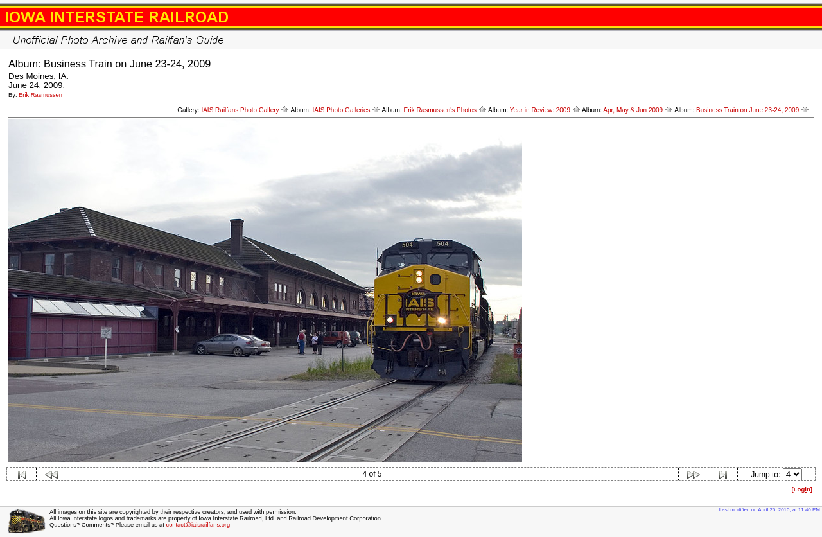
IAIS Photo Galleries (347, 110)
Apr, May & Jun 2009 (638, 110)
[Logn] (801, 489)
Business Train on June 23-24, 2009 (752, 110)
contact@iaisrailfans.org (198, 525)
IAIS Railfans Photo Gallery (245, 110)
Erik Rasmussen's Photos (444, 110)
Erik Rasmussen (40, 95)
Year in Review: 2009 (545, 110)
